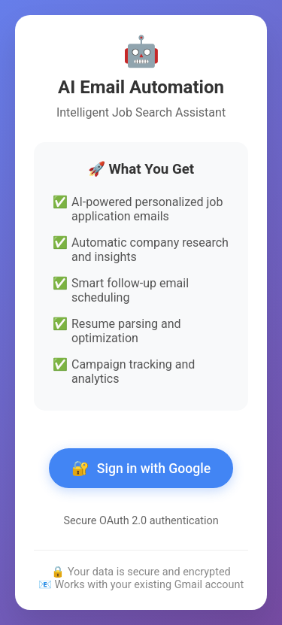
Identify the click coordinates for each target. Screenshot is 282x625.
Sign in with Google (141, 468)
